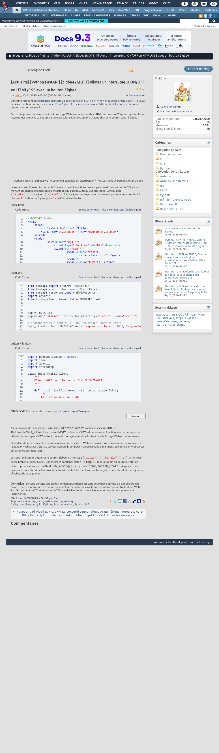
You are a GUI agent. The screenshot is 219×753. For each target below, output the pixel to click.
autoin (159, 315)
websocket (51, 506)
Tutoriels (41, 3)
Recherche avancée (205, 26)
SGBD (170, 10)
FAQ (57, 3)
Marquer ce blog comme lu (174, 111)
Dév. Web (124, 10)
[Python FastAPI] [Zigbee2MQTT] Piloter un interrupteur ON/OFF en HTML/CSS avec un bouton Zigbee (185, 243)
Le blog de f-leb (35, 56)
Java (111, 10)
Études (138, 3)
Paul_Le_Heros (165, 325)
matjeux (183, 321)
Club (166, 3)
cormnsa (171, 315)
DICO (156, 15)
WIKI (146, 15)
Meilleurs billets (31, 26)
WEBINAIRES (59, 15)
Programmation (153, 10)
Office (182, 10)
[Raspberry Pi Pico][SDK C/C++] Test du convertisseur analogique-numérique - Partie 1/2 (186, 274)
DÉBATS (134, 15)
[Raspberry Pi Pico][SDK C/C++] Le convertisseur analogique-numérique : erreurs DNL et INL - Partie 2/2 (185, 259)
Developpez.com (183, 547)
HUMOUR (169, 15)
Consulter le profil (168, 107)
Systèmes (211, 10)
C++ (162, 164)
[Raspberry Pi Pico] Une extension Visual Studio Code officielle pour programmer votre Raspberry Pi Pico (186, 289)
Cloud (67, 10)
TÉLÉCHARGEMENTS (97, 15)
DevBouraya (163, 318)
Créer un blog (198, 69)
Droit (153, 3)
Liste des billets (60, 520)
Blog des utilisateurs (55, 26)
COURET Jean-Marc (191, 315)
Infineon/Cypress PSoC (175, 200)
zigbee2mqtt (67, 506)
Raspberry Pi (33, 509)
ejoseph (178, 318)
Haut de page (202, 547)
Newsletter (102, 3)
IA (76, 10)
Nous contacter (162, 547)
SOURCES (120, 15)
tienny (181, 325)
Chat (83, 3)
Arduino (165, 176)
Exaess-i (190, 318)
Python (47, 509)
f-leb (56, 503)
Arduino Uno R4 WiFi (174, 181)
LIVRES (75, 15)
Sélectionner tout (89, 210)
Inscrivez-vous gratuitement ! (86, 21)
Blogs (69, 3)
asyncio (22, 506)
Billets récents (10, 26)
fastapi (32, 506)
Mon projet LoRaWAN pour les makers (104, 520)
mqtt (40, 506)
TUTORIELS (31, 15)
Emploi (122, 3)
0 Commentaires (136, 95)
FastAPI (77, 187)
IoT (87, 509)
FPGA (163, 190)
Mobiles (195, 10)
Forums (21, 3)
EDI (137, 10)
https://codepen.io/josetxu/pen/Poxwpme (65, 411)
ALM (85, 10)
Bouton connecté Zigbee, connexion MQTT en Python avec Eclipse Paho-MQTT (87, 100)
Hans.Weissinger (166, 321)
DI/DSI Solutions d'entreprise (41, 10)
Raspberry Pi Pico (171, 209)
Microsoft (98, 10)
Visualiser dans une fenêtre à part (121, 210)
